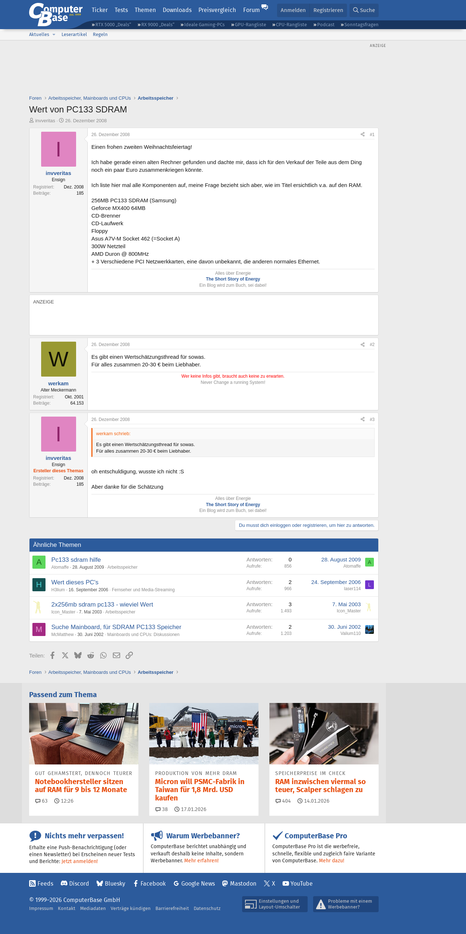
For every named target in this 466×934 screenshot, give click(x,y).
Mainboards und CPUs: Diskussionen (143, 634)
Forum (251, 10)
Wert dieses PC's (75, 582)
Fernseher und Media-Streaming (143, 589)
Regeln (100, 34)
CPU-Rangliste (291, 24)
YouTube (302, 883)
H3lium (58, 589)
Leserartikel (74, 34)
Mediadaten (93, 908)
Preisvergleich (217, 10)
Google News (198, 883)
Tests (121, 10)
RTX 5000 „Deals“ (113, 24)
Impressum (41, 908)
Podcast (326, 24)
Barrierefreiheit (172, 908)
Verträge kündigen (131, 908)
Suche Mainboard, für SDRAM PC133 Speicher (116, 627)
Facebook (153, 883)
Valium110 (350, 633)
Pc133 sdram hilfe (76, 559)
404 (283, 800)
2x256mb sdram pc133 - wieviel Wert (102, 604)
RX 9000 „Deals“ (157, 24)
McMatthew (62, 634)
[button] (54, 34)
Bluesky (115, 883)
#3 (372, 419)
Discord (79, 883)
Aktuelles (39, 34)
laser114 (352, 588)
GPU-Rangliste (250, 24)
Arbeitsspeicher (122, 567)
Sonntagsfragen (361, 24)
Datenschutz (207, 908)
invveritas (45, 120)
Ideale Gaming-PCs (204, 24)
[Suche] (364, 10)
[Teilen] (362, 135)
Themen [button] (145, 10)
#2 (372, 344)
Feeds (45, 883)
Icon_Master (63, 612)
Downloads (177, 10)
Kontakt (66, 908)
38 (161, 809)
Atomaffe (60, 567)
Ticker (100, 10)
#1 (372, 134)
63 (41, 800)
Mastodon (243, 883)
